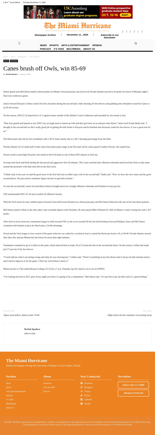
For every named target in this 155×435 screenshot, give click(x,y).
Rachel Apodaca (12, 74)
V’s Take (10, 399)
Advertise (47, 383)
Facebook (87, 383)
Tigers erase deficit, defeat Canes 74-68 (21, 315)
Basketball (22, 57)
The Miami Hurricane (26, 360)
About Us (10, 408)
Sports (13, 57)
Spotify (86, 404)
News (8, 383)
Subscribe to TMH (133, 385)
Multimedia (11, 404)
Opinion (9, 395)
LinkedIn (86, 399)
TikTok (85, 395)
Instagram (86, 387)
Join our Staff (49, 387)
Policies (46, 391)
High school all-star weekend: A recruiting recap (130, 315)
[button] (135, 43)
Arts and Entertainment (16, 391)
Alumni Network (133, 393)
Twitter (85, 391)
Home (5, 57)
